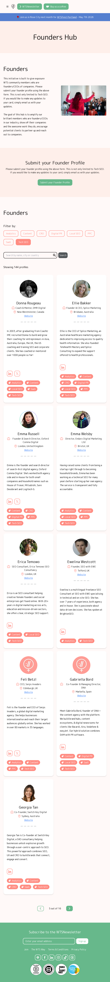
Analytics (11, 233)
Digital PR (56, 233)
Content (27, 233)
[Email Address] (49, 941)
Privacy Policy (78, 949)
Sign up (82, 941)
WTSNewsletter (29, 6)
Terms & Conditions (58, 949)
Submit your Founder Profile (55, 182)
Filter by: (9, 226)
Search (62, 255)
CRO (41, 233)
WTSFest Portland (67, 17)
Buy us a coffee (56, 6)
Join (26, 949)
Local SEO (74, 233)
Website (28, 315)
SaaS (8, 242)
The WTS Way (38, 949)
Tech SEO (23, 242)
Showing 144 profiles (15, 267)
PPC (90, 233)
